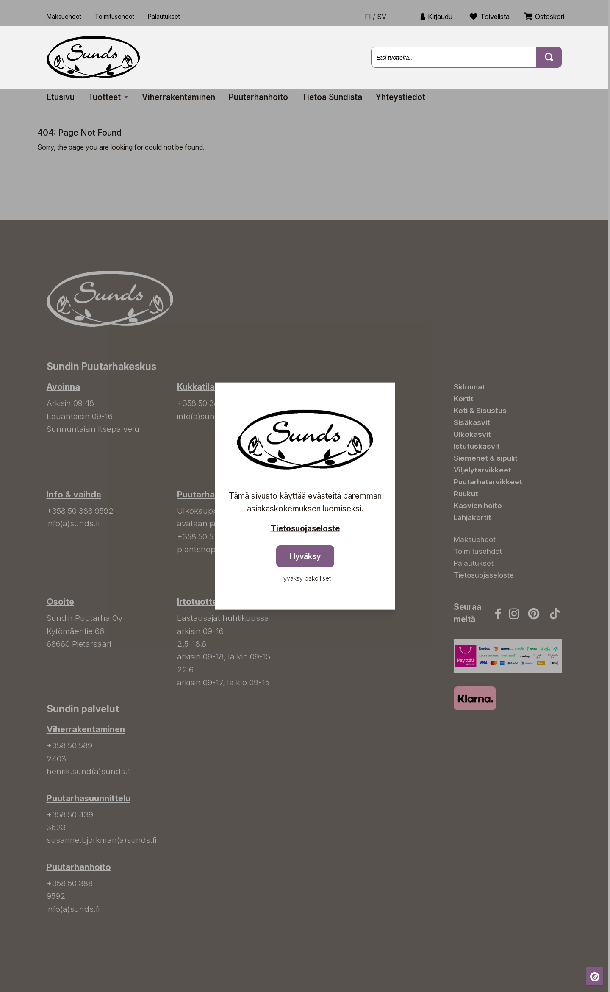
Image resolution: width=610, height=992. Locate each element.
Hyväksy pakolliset (305, 578)
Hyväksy (305, 556)
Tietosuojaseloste (305, 528)
